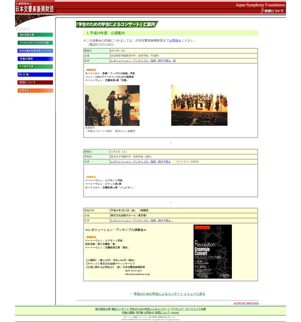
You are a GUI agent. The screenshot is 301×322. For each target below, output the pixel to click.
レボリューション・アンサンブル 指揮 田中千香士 (141, 161)
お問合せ (175, 40)
